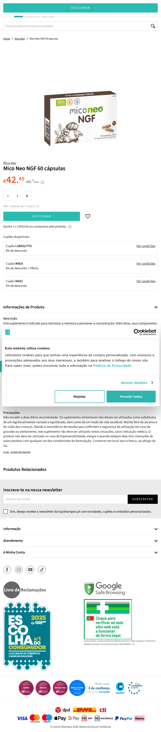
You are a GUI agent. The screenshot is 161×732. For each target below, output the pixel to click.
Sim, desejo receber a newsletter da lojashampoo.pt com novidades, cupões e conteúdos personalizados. (81, 511)
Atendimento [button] (13, 541)
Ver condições (145, 246)
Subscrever (142, 499)
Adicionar (41, 216)
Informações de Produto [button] (23, 307)
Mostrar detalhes (134, 382)
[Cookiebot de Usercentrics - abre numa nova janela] (137, 332)
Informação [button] (12, 529)
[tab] (80, 307)
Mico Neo (9, 163)
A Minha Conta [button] (14, 553)
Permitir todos (131, 396)
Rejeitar (80, 396)
